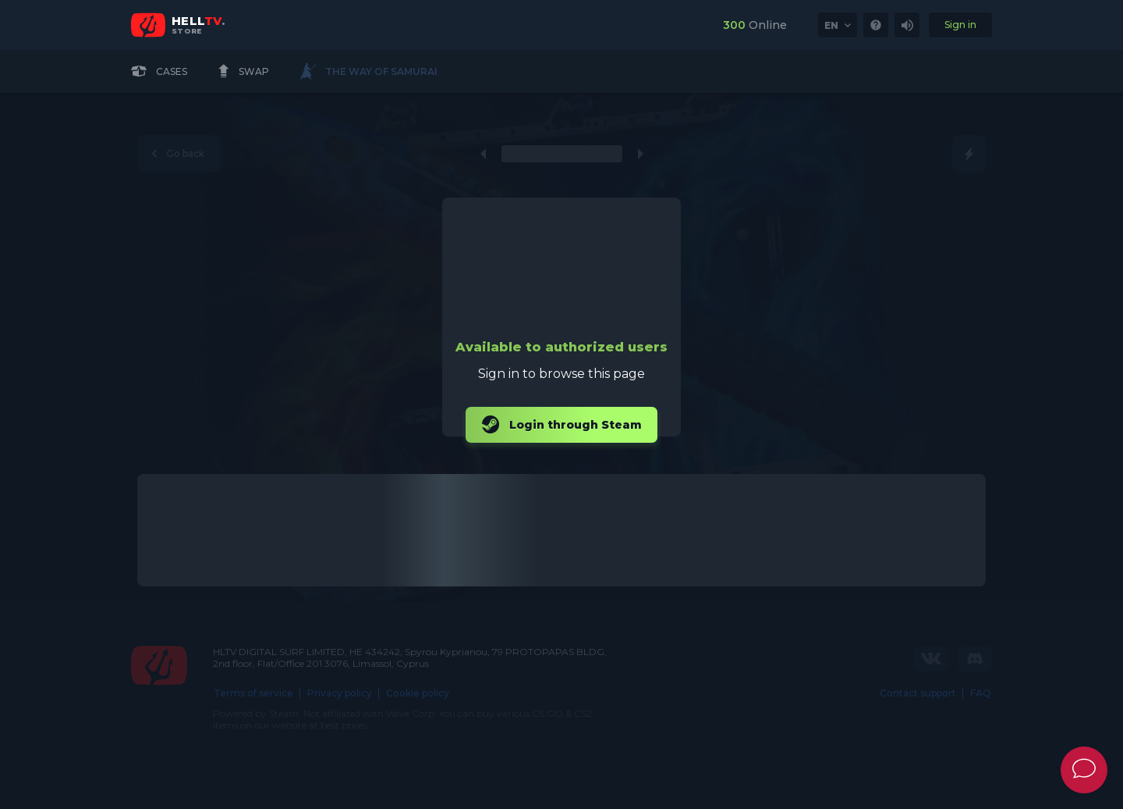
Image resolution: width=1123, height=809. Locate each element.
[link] (875, 24)
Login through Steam (561, 424)
